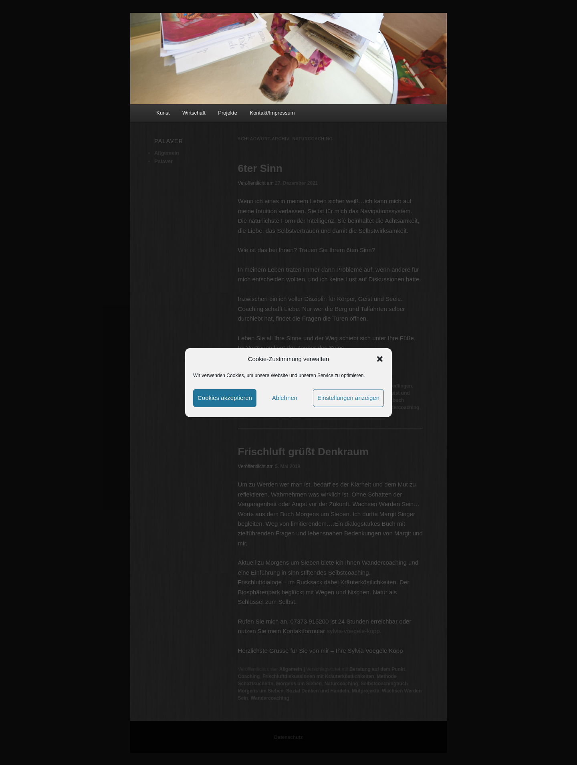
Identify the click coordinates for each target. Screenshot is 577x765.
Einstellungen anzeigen (348, 397)
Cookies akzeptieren (225, 397)
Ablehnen (284, 397)
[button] (380, 359)
